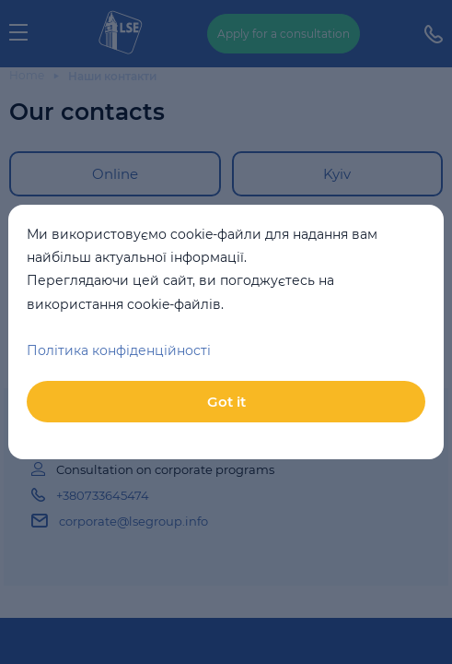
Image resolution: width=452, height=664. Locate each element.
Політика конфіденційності (119, 350)
